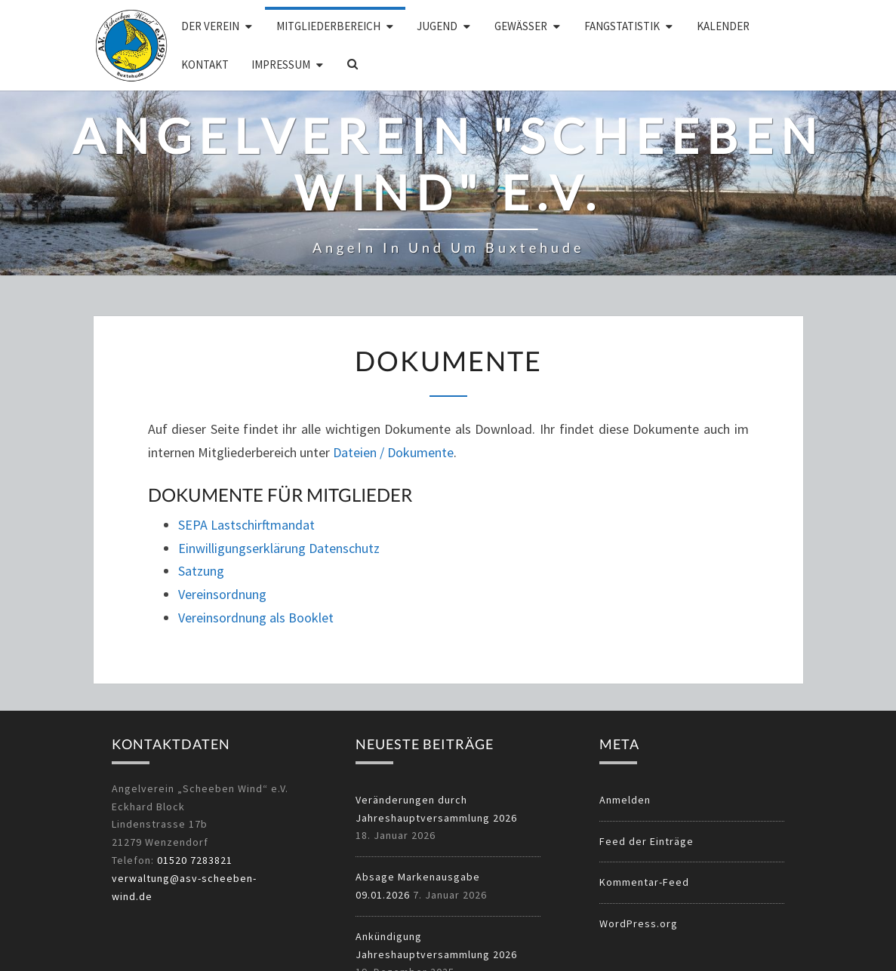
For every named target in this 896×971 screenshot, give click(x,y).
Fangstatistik (622, 26)
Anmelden (625, 800)
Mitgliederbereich (328, 26)
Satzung (201, 570)
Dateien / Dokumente (393, 452)
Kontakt (205, 64)
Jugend (437, 26)
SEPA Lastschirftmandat (246, 524)
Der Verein (210, 26)
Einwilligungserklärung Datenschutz (279, 548)
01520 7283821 (194, 860)
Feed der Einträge (646, 841)
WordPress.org (638, 923)
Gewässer (520, 26)
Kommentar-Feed (644, 882)
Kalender (723, 26)
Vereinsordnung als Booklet (256, 617)
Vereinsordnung (222, 594)
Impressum (280, 64)
